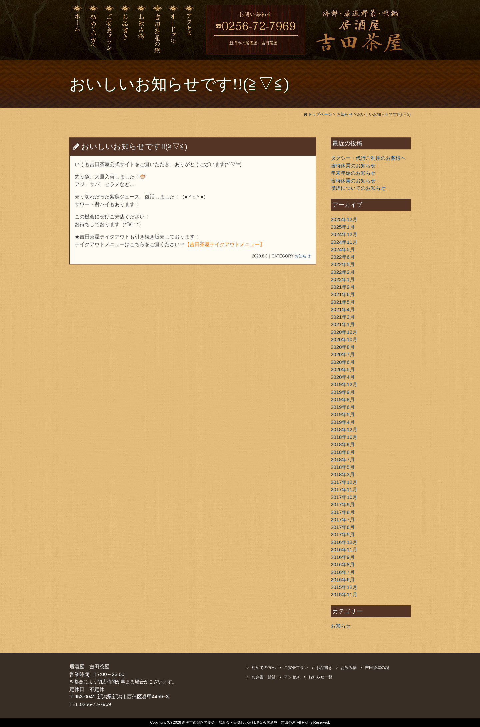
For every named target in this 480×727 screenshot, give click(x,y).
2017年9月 (343, 504)
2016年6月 (343, 579)
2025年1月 (343, 227)
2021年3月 (343, 317)
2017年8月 (343, 512)
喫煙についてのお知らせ (358, 188)
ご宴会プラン (296, 667)
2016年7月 (343, 572)
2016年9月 (343, 557)
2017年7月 (343, 519)
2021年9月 (343, 287)
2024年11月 (344, 242)
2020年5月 (343, 369)
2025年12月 (344, 219)
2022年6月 (343, 257)
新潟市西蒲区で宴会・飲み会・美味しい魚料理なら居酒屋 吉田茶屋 (239, 722)
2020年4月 (343, 377)
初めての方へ (264, 667)
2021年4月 (343, 309)
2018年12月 (344, 429)
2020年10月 (344, 339)
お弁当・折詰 (264, 677)
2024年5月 (343, 249)
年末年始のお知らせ (353, 173)
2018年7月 (343, 459)
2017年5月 (343, 534)
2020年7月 (343, 354)
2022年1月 (343, 279)
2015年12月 (344, 587)
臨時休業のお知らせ (353, 165)
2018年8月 (343, 452)
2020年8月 (343, 347)
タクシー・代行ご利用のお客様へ (368, 158)
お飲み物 (349, 667)
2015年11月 (344, 594)
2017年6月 (343, 527)
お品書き (324, 667)
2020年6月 (343, 362)
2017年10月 (344, 497)
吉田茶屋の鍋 (377, 667)
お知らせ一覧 (320, 677)
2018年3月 (343, 474)
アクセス (292, 677)
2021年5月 (343, 302)
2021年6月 (343, 294)
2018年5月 (343, 467)
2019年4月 (343, 422)
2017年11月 (344, 489)
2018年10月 (344, 437)
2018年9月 (343, 444)
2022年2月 (343, 272)
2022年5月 (343, 264)
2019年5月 (343, 414)
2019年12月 (344, 384)
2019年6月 (343, 407)
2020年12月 (344, 332)
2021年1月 (343, 324)
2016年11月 (344, 549)
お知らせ (303, 256)
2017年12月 (344, 482)
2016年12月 (344, 542)
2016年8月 (343, 564)
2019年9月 (343, 392)
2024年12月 (344, 234)
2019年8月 (343, 399)
